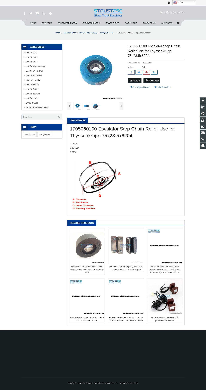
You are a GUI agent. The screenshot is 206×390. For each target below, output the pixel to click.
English (178, 2)
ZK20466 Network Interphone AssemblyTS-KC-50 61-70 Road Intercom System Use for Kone (164, 269)
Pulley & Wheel (106, 33)
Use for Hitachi (32, 84)
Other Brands (32, 103)
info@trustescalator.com (174, 12)
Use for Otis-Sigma (34, 71)
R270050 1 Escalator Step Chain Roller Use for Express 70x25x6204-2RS (87, 269)
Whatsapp (152, 80)
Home (57, 33)
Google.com (44, 134)
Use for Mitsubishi (34, 75)
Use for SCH (31, 62)
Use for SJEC (32, 98)
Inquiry (135, 80)
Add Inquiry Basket (139, 87)
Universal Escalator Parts (37, 107)
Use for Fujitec (32, 89)
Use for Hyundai (33, 80)
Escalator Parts (70, 33)
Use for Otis (31, 52)
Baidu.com (30, 134)
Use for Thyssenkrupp (88, 33)
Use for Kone (32, 57)
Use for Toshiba (33, 94)
